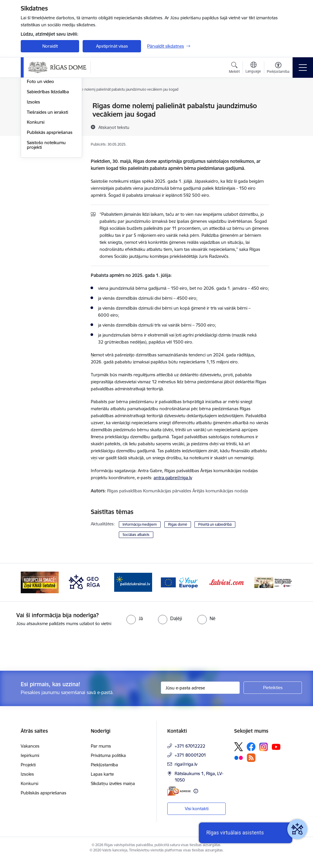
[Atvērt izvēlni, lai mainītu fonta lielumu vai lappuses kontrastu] (278, 68)
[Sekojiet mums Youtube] (276, 746)
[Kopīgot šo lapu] (284, 118)
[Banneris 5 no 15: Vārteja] (227, 582)
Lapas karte (102, 774)
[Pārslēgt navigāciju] (303, 67)
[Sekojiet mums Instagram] (263, 747)
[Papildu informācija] (196, 791)
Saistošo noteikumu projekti (46, 215)
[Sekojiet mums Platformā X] (238, 746)
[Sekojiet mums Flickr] (238, 757)
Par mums (101, 746)
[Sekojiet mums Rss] (251, 757)
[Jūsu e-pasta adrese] (200, 688)
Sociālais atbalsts (136, 534)
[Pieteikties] (273, 688)
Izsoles (33, 172)
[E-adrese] (179, 791)
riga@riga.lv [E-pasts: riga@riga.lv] (186, 764)
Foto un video (40, 151)
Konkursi (35, 192)
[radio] (134, 618)
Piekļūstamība (104, 764)
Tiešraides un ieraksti (47, 182)
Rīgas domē (177, 524)
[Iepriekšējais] (30, 582)
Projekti (28, 764)
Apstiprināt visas (112, 46)
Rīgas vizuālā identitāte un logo (49, 139)
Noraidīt (50, 46)
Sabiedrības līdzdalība (48, 161)
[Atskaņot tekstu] (113, 127)
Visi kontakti (196, 808)
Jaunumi (35, 106)
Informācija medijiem (140, 524)
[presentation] (48, 649)
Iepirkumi (30, 755)
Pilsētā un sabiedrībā (215, 524)
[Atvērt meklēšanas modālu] (234, 68)
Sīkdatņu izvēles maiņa (113, 783)
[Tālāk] (283, 582)
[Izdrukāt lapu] (284, 103)
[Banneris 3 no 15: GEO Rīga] (133, 582)
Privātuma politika (108, 755)
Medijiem (35, 126)
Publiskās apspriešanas (49, 202)
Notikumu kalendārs (47, 116)
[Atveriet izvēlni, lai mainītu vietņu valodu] (253, 68)
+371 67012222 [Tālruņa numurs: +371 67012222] (190, 746)
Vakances (30, 746)
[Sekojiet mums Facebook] (251, 746)
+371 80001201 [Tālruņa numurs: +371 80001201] (190, 755)
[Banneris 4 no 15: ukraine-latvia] (180, 582)
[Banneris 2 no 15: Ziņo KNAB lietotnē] (86, 582)
